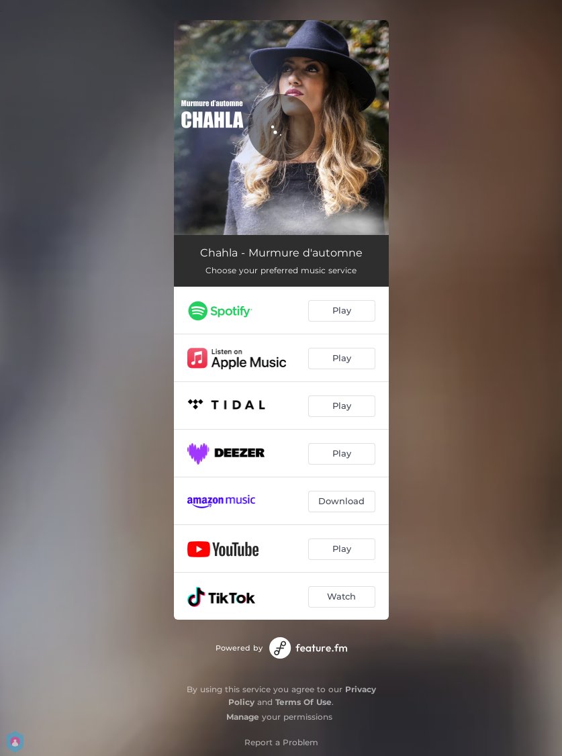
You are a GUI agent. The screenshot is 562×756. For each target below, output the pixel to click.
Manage (242, 717)
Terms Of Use (303, 702)
